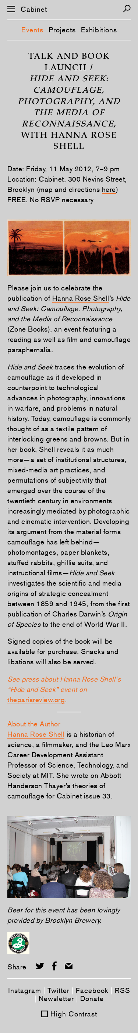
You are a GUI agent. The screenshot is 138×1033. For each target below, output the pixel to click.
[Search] (127, 8)
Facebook (92, 990)
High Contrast (73, 1014)
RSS (122, 990)
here (109, 189)
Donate (92, 998)
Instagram (24, 990)
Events (32, 30)
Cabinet (34, 9)
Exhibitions (99, 30)
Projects (62, 30)
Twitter (58, 990)
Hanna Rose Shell (80, 298)
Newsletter (56, 998)
